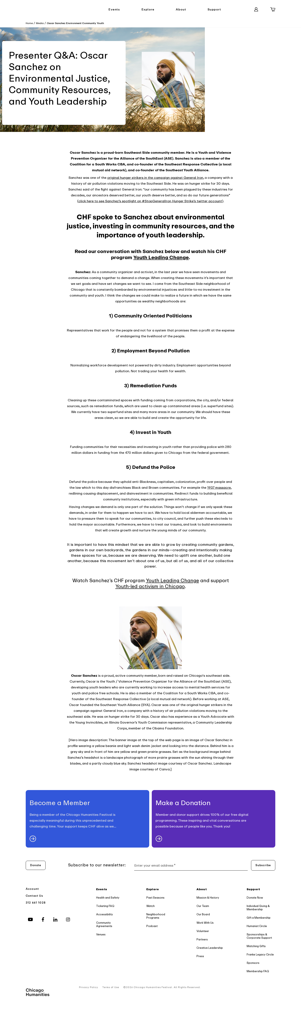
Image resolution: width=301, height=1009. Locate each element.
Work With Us (205, 922)
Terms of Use (110, 987)
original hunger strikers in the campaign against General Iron (155, 177)
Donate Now (255, 897)
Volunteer (202, 931)
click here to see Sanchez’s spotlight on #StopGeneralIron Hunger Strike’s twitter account (150, 201)
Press (200, 956)
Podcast (152, 926)
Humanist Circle (257, 926)
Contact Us (34, 896)
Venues (101, 934)
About (181, 9)
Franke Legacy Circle (260, 954)
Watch (150, 906)
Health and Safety (107, 897)
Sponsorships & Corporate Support (259, 936)
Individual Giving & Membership (258, 908)
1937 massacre (219, 487)
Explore (148, 9)
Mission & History (207, 897)
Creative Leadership (209, 947)
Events (114, 9)
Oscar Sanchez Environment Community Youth (75, 23)
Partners (202, 939)
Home (29, 23)
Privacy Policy (88, 987)
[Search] (240, 9)
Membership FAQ (258, 971)
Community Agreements (104, 924)
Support (214, 9)
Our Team (202, 906)
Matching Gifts (256, 946)
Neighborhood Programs (155, 916)
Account (32, 889)
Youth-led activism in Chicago (150, 586)
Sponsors (253, 963)
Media (40, 23)
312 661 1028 (36, 902)
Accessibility (104, 914)
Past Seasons (155, 897)
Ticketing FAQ (105, 906)
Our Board (203, 914)
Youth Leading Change (172, 580)
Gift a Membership (258, 917)
